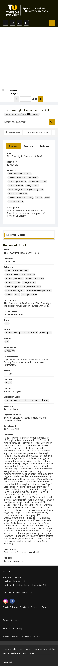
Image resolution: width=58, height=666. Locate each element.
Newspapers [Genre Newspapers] (45, 332)
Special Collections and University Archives (21, 636)
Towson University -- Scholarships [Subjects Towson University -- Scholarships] (23, 177)
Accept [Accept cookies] (8, 662)
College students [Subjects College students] (16, 201)
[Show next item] (40, 99)
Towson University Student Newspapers (22, 114)
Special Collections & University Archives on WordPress (27, 607)
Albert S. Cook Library (12, 628)
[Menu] (52, 23)
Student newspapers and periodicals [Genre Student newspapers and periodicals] (21, 332)
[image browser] (11, 92)
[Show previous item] (16, 99)
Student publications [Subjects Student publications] (38, 181)
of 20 (34, 98)
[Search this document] (26, 122)
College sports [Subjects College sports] (32, 185)
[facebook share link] (12, 601)
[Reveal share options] (12, 22)
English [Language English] (8, 382)
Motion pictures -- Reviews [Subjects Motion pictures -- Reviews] (20, 173)
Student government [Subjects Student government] (17, 181)
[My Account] (19, 22)
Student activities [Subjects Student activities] (16, 185)
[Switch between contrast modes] (26, 22)
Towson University (11, 620)
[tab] (13, 146)
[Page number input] (25, 99)
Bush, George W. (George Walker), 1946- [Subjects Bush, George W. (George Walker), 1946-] (26, 189)
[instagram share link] (5, 601)
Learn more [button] (28, 653)
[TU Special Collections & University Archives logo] (28, 10)
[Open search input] (5, 22)
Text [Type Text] (7, 323)
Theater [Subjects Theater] (39, 197)
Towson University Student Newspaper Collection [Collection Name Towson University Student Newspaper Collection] (27, 400)
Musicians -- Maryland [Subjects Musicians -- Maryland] (18, 193)
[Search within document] (52, 122)
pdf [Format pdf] (7, 341)
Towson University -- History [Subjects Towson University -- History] (21, 197)
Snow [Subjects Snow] (47, 197)
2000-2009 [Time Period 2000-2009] (10, 351)
